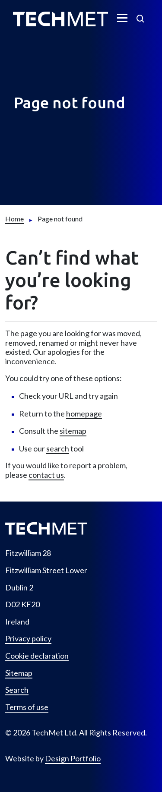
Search (17, 689)
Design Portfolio (73, 758)
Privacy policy (28, 638)
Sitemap (18, 673)
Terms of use (26, 707)
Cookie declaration (37, 655)
